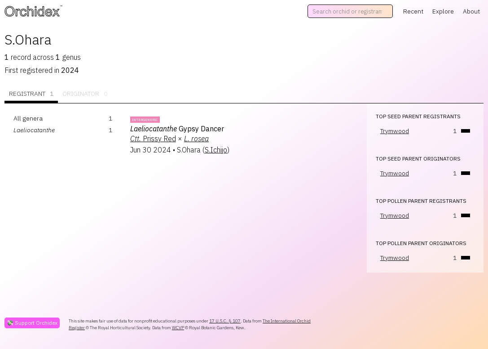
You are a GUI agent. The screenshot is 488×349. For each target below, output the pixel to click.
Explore (443, 11)
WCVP (178, 328)
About (471, 11)
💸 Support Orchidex (32, 322)
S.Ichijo (216, 149)
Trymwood (394, 131)
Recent (413, 11)
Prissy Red (153, 138)
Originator (84, 93)
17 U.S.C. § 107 (225, 321)
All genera (28, 118)
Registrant (31, 93)
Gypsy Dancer (177, 128)
